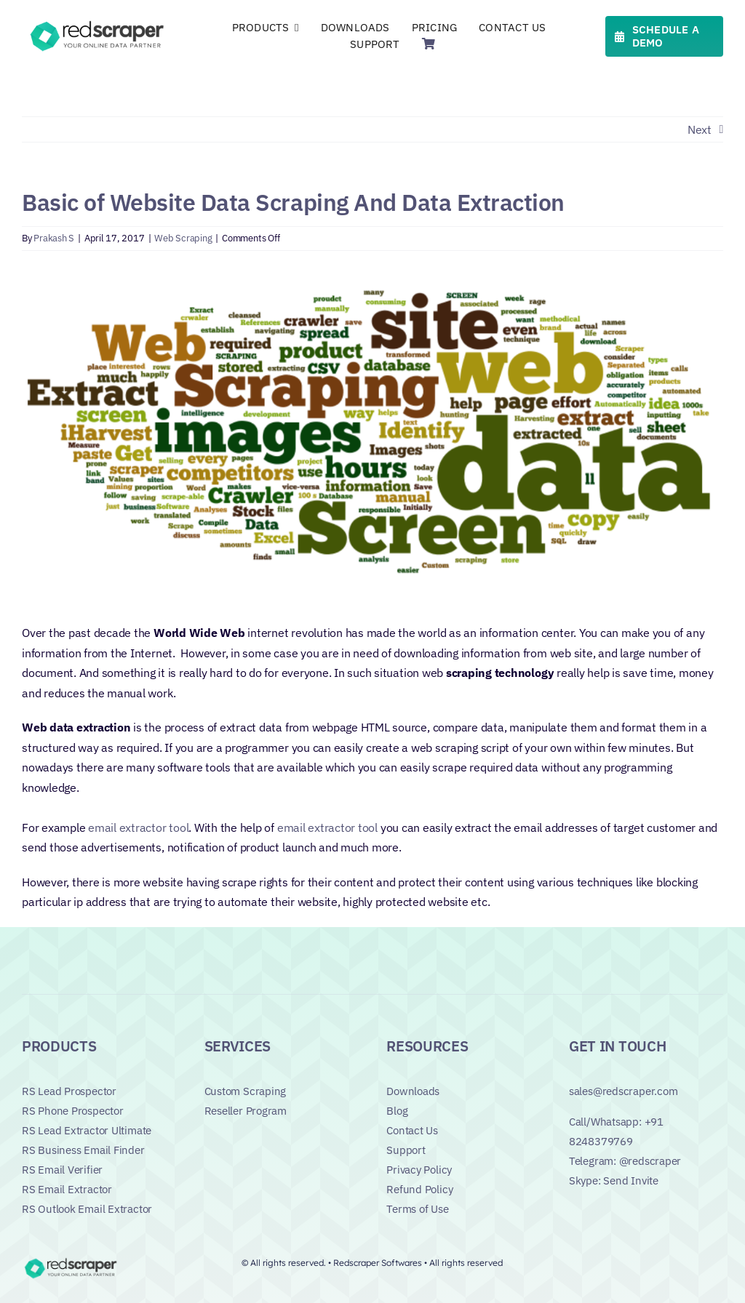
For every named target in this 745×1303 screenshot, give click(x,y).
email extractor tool (138, 827)
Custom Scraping (245, 1091)
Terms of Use (417, 1209)
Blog (396, 1111)
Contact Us (412, 1130)
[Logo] (99, 23)
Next (700, 129)
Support (405, 1150)
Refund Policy (419, 1189)
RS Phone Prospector (73, 1111)
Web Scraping (183, 238)
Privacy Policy (419, 1169)
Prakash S (53, 238)
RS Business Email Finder (83, 1150)
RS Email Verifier (62, 1169)
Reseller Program (245, 1111)
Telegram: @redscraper (625, 1161)
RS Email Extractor (67, 1189)
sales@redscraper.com (623, 1091)
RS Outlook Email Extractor (87, 1209)
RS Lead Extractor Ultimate (86, 1130)
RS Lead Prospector (69, 1091)
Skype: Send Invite (613, 1180)
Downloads (412, 1091)
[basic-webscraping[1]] (372, 436)
